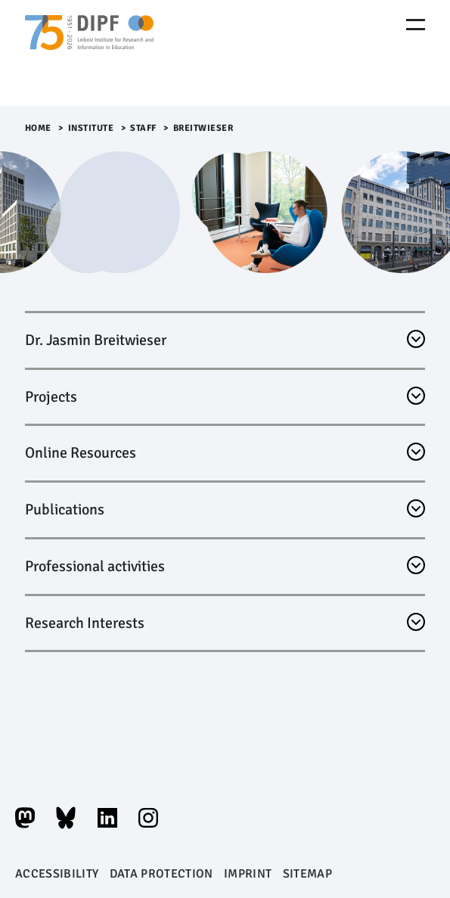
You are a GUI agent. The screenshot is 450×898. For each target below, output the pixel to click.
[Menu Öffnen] (415, 24)
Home (38, 128)
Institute (91, 128)
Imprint (248, 873)
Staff (143, 128)
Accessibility (56, 873)
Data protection (161, 873)
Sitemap (307, 873)
